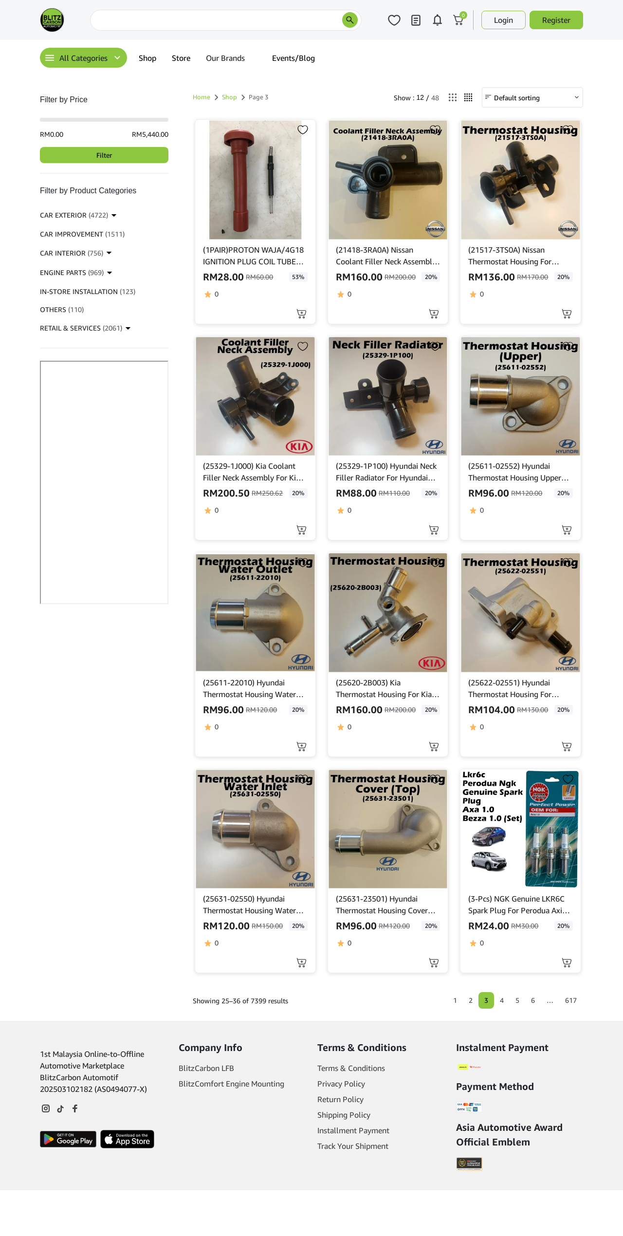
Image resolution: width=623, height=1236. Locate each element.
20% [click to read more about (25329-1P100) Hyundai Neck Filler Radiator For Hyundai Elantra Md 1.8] (431, 493)
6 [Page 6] (533, 1000)
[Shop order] (532, 97)
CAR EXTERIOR (74, 215)
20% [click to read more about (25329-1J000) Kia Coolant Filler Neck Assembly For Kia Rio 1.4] (298, 493)
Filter (104, 155)
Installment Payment (353, 1131)
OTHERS (62, 309)
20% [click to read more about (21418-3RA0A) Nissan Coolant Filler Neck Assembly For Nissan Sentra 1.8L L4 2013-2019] (431, 276)
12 (420, 97)
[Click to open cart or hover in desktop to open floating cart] (458, 20)
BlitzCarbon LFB (206, 1068)
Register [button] (556, 20)
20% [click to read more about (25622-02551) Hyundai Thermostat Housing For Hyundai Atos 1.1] (563, 709)
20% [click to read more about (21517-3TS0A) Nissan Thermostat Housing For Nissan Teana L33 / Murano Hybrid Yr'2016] (563, 276)
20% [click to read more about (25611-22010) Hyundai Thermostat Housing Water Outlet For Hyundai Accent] (298, 709)
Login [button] (503, 20)
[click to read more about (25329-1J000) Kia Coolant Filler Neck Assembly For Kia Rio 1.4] (255, 396)
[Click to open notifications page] (437, 20)
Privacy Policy (341, 1084)
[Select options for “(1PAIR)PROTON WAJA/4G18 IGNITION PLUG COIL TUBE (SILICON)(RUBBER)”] (301, 314)
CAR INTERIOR (71, 253)
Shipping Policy (343, 1115)
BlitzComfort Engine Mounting (231, 1084)
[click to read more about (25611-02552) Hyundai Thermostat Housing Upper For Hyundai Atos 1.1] (520, 396)
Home (201, 97)
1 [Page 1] (455, 1000)
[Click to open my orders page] (415, 20)
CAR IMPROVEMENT (82, 234)
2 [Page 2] (471, 1000)
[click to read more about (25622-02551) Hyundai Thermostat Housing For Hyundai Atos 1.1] (520, 613)
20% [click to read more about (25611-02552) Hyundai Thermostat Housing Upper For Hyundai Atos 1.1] (563, 493)
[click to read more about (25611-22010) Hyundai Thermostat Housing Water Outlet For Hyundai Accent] (255, 613)
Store (181, 58)
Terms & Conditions (351, 1068)
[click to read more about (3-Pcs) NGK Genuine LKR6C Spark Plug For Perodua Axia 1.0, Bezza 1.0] (520, 829)
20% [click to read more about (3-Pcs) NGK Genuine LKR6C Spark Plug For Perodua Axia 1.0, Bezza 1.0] (563, 925)
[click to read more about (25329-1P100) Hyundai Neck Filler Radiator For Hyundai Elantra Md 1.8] (388, 396)
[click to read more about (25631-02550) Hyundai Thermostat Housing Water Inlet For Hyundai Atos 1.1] (255, 829)
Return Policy (340, 1100)
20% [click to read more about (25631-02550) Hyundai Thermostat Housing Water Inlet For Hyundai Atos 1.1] (298, 925)
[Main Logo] (52, 20)
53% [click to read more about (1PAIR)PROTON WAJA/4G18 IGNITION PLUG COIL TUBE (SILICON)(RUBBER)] (298, 276)
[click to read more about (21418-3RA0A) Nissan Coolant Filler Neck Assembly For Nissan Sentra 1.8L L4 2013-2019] (388, 180)
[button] (434, 314)
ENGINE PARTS (72, 272)
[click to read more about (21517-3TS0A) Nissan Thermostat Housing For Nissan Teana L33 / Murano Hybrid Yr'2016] (520, 180)
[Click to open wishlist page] (394, 20)
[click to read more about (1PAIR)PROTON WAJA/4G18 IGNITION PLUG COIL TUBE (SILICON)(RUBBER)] (255, 180)
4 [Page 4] (502, 1000)
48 (435, 97)
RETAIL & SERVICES (81, 328)
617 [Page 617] (571, 1000)
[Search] (226, 20)
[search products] (350, 20)
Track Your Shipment (352, 1146)
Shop (147, 58)
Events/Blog (293, 58)
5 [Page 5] (517, 1000)
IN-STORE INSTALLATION (87, 291)
